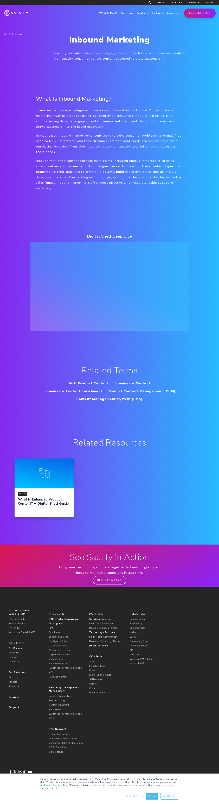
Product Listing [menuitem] (57, 700)
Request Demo (199, 13)
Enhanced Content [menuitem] (58, 636)
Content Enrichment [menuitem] (59, 705)
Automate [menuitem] (14, 661)
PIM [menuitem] (51, 628)
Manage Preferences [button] (134, 796)
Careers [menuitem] (177, 2)
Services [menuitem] (14, 697)
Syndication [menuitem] (55, 632)
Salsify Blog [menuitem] (136, 623)
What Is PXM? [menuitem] (18, 614)
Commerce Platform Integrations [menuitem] (66, 743)
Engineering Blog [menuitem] (139, 641)
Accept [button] (152, 796)
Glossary (17, 34)
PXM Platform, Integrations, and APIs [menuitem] (65, 670)
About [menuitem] (92, 661)
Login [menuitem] (209, 2)
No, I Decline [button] (169, 796)
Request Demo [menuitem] (97, 692)
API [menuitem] (131, 650)
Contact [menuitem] (161, 2)
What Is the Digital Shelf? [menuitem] (22, 632)
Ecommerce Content (131, 383)
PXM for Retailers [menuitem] (18, 623)
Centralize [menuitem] (14, 652)
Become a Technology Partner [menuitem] (105, 641)
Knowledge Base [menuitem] (139, 645)
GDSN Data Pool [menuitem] (58, 645)
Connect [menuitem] (13, 657)
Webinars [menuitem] (135, 632)
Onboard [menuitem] (13, 677)
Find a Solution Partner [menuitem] (101, 623)
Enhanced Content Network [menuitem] (63, 738)
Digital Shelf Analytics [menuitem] (60, 654)
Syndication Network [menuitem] (59, 734)
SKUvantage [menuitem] (95, 679)
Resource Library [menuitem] (139, 619)
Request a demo (109, 580)
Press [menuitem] (92, 670)
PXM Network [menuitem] (58, 729)
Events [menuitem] (133, 636)
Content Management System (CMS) (109, 399)
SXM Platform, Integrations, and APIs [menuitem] (65, 716)
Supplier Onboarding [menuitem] (60, 696)
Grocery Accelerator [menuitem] (59, 650)
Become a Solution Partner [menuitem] (103, 628)
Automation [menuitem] (55, 709)
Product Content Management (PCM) (141, 391)
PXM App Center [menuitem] (57, 676)
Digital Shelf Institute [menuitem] (100, 674)
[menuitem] (67, 621)
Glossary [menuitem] (134, 654)
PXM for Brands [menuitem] (17, 619)
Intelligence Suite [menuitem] (58, 641)
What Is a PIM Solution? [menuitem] (142, 659)
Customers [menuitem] (194, 2)
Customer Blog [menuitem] (138, 628)
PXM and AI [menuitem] (15, 628)
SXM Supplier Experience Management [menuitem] (65, 689)
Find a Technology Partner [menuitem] (103, 636)
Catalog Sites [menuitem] (56, 659)
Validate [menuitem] (13, 681)
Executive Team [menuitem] (97, 666)
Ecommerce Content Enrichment (72, 391)
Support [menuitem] (14, 707)
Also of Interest (19, 610)
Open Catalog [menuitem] (56, 751)
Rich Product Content (88, 383)
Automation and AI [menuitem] (58, 663)
